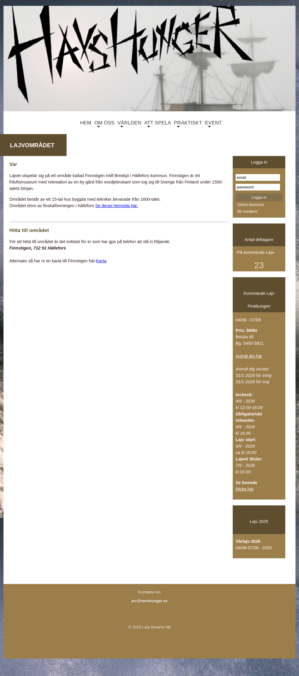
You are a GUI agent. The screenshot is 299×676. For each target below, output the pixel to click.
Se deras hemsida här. (116, 205)
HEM (84, 123)
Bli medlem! (247, 211)
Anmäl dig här (249, 356)
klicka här (245, 489)
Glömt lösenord (250, 204)
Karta (101, 261)
